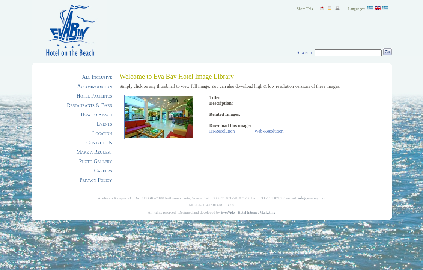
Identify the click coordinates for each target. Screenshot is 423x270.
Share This (305, 9)
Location (102, 133)
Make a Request (94, 152)
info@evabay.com (311, 198)
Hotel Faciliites (94, 96)
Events (104, 124)
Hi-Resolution (222, 131)
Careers (103, 171)
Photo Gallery (95, 161)
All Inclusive (97, 77)
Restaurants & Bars (89, 105)
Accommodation (94, 86)
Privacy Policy (96, 180)
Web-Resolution (269, 131)
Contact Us (99, 143)
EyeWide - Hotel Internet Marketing (248, 212)
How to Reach (96, 114)
